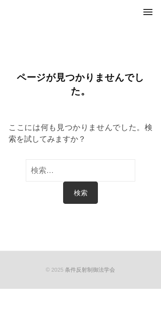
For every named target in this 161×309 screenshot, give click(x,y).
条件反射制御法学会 (90, 270)
